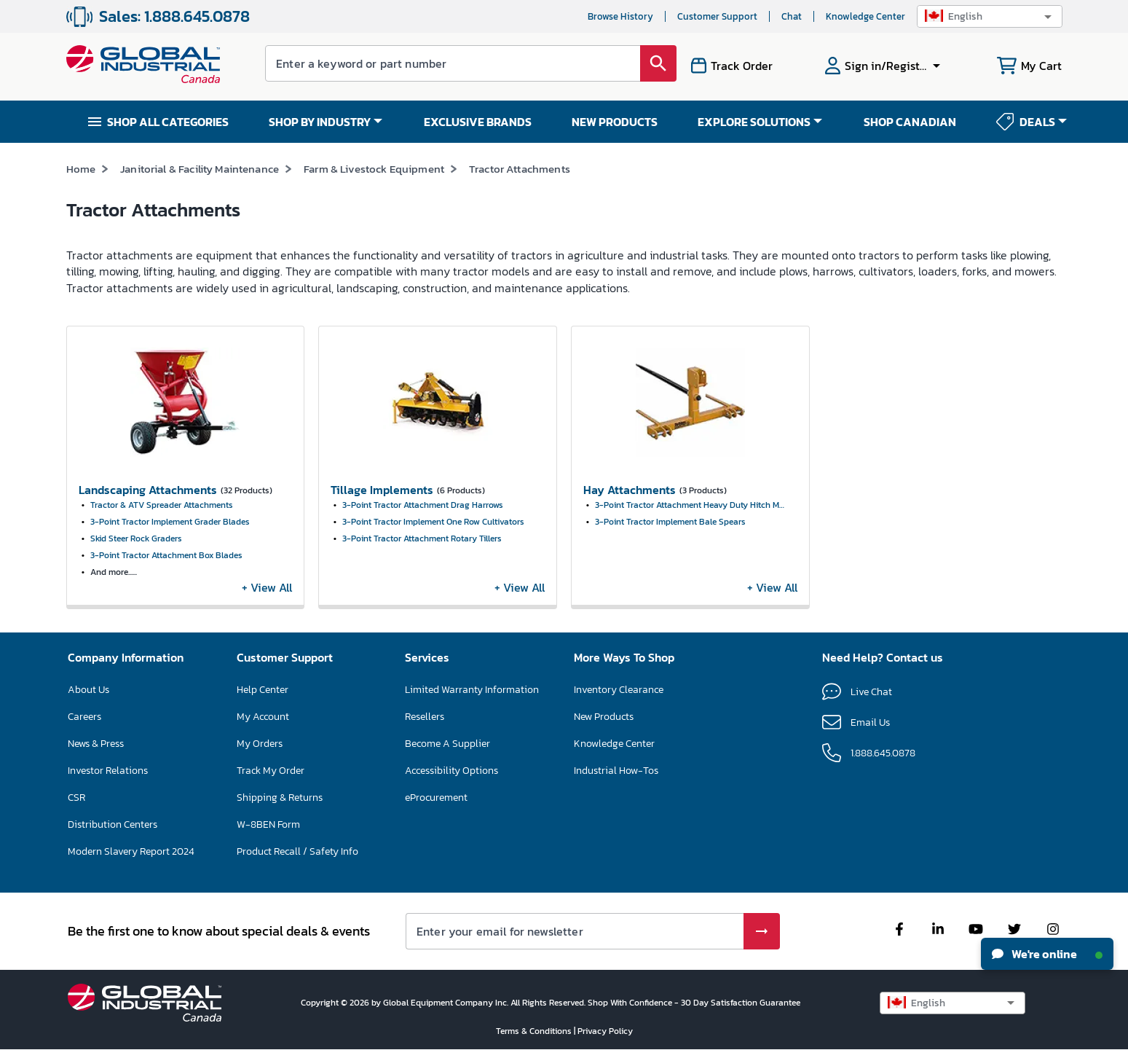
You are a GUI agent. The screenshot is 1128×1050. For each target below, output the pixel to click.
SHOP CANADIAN (910, 121)
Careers (84, 716)
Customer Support (717, 16)
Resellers (424, 716)
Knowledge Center (865, 16)
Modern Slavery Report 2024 (131, 851)
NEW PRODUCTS (615, 121)
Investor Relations (108, 770)
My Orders (260, 743)
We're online (1047, 954)
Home (81, 168)
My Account (263, 716)
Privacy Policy (605, 1031)
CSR (76, 797)
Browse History (620, 16)
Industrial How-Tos (616, 770)
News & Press (96, 743)
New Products (604, 716)
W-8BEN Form (268, 824)
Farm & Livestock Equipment (374, 168)
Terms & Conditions (535, 1031)
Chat (791, 16)
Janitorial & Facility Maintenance (199, 168)
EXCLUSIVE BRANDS (478, 121)
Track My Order (270, 770)
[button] (990, 16)
